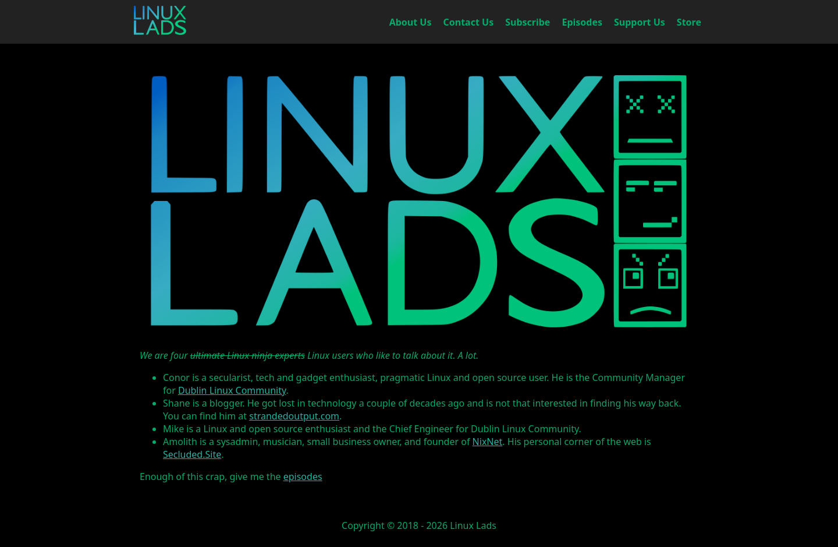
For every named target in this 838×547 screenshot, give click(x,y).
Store (689, 22)
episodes (302, 476)
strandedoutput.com (294, 416)
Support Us (639, 22)
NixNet (488, 441)
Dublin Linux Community (232, 390)
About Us (410, 22)
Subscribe (527, 22)
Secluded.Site (192, 454)
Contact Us (468, 22)
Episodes (582, 22)
